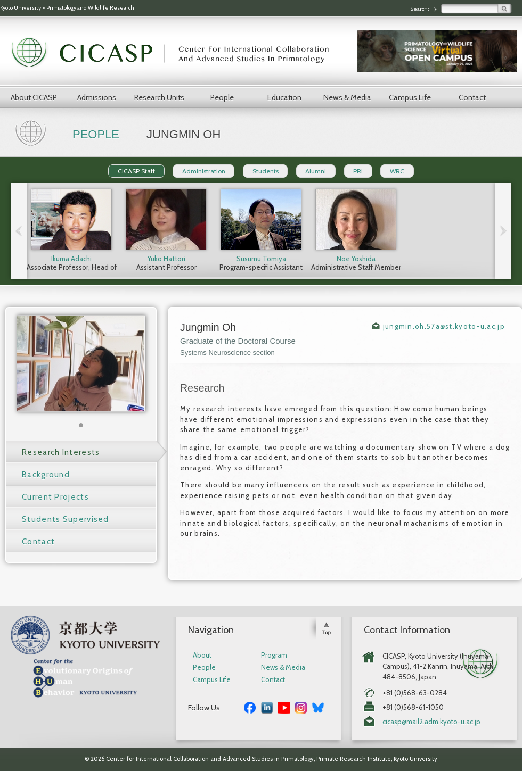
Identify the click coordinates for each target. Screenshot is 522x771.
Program (274, 655)
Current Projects (55, 497)
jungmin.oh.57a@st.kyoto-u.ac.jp (444, 326)
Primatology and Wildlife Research (90, 7)
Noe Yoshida (356, 258)
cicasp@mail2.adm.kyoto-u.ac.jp (431, 722)
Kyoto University (20, 7)
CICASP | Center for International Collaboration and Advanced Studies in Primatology (175, 53)
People (222, 97)
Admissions (96, 97)
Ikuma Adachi (71, 258)
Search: (420, 8)
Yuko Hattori (166, 258)
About (202, 655)
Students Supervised (65, 519)
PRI (358, 171)
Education (284, 97)
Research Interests (61, 452)
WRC (397, 171)
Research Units (159, 97)
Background (46, 474)
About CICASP (34, 97)
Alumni (315, 171)
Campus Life (410, 97)
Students (265, 171)
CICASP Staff (136, 171)
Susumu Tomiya (261, 258)
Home (32, 132)
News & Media (347, 97)
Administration (203, 171)
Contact (472, 97)
